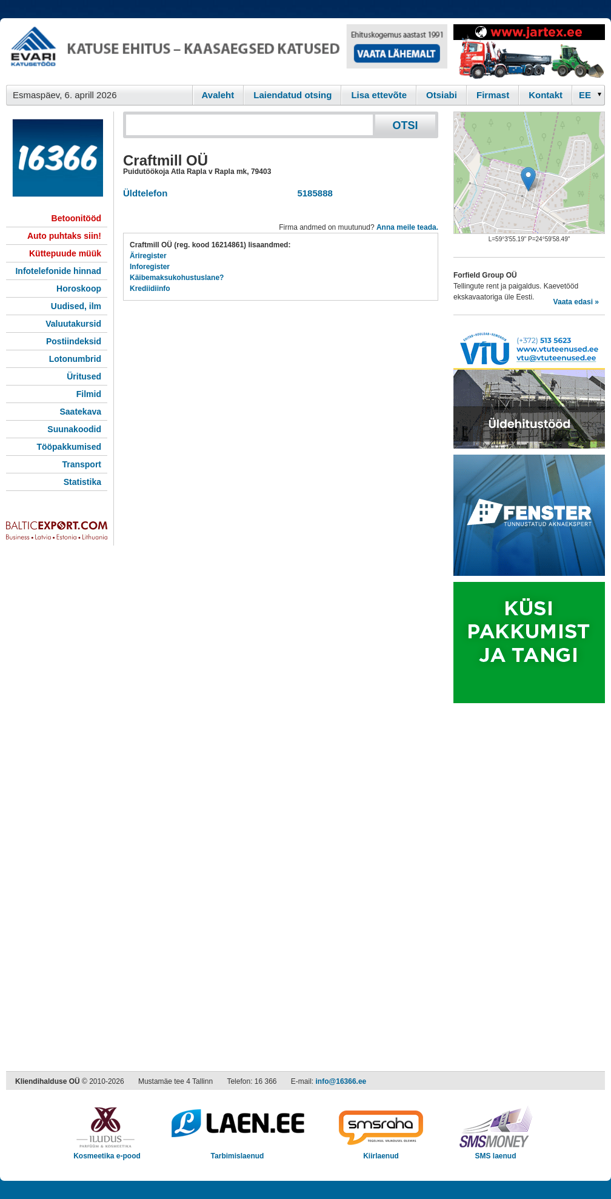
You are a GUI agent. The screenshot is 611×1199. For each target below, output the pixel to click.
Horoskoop (78, 288)
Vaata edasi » (576, 302)
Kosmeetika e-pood (107, 1152)
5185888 (312, 193)
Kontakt (546, 95)
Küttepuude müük (65, 253)
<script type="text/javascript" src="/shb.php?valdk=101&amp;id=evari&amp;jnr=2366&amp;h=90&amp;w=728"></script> (226, 51)
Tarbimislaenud (237, 1152)
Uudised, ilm (76, 306)
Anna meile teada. (407, 227)
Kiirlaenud (381, 1152)
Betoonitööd (76, 218)
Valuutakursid (73, 324)
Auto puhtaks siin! (64, 236)
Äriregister (148, 256)
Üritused (84, 376)
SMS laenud (495, 1152)
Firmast (492, 95)
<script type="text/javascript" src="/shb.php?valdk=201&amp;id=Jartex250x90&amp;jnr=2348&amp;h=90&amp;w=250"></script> (529, 51)
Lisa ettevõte (379, 95)
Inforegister (150, 266)
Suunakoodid (74, 429)
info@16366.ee (341, 1081)
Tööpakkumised (68, 447)
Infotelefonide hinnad (58, 271)
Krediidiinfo (150, 288)
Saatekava (80, 411)
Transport (81, 464)
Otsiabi (441, 95)
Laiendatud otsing (292, 95)
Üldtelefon (145, 193)
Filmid (88, 394)
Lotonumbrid (75, 359)
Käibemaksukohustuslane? (177, 277)
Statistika (82, 482)
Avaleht (218, 95)
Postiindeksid (73, 341)
